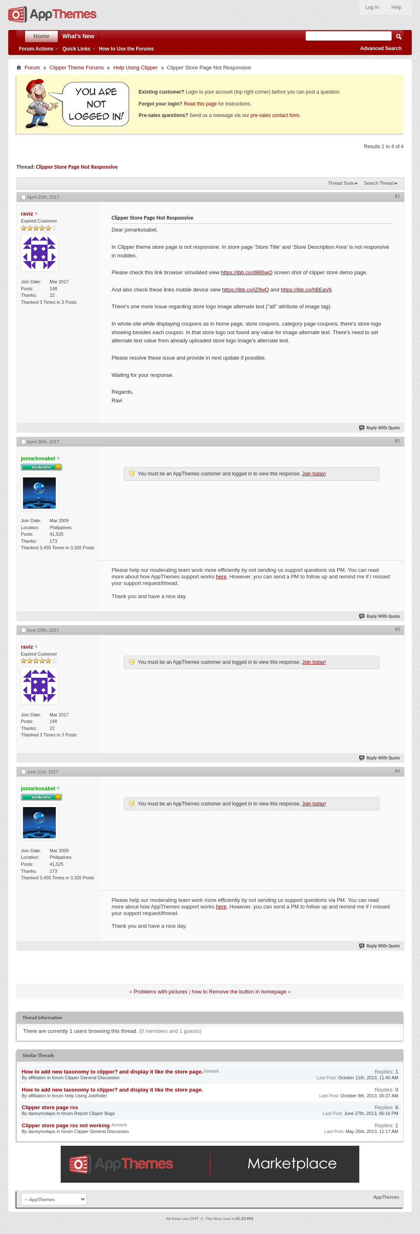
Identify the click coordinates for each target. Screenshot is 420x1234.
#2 (397, 441)
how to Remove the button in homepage (239, 992)
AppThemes (386, 1197)
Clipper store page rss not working (66, 1125)
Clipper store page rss (50, 1107)
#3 (397, 629)
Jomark (211, 1071)
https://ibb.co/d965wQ (247, 272)
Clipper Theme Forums (77, 67)
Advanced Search (381, 48)
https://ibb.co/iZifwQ (245, 290)
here (221, 576)
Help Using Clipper (135, 67)
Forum (32, 67)
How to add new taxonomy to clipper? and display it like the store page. (112, 1072)
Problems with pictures (160, 992)
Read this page (200, 104)
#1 (397, 196)
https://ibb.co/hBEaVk (306, 290)
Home (42, 36)
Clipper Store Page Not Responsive (77, 166)
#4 (397, 771)
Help (396, 7)
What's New (78, 36)
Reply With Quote (380, 428)
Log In (372, 7)
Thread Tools (341, 183)
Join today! (314, 474)
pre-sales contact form (275, 115)
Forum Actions (36, 49)
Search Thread (379, 183)
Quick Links (76, 49)
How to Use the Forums (126, 49)
